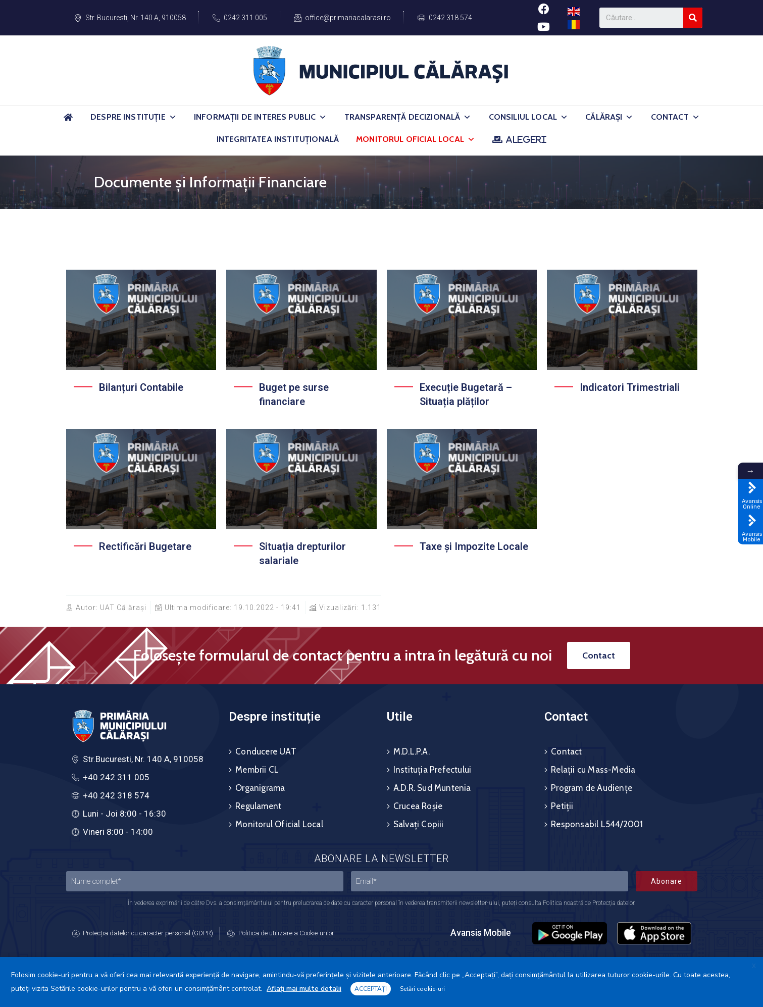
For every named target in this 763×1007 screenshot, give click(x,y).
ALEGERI (525, 139)
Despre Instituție (133, 117)
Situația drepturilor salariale (302, 553)
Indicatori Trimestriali (630, 387)
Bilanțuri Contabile (141, 387)
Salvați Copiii (418, 824)
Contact (675, 117)
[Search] (692, 18)
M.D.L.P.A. (411, 751)
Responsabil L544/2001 (597, 824)
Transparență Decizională (408, 117)
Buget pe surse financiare (294, 394)
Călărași (609, 117)
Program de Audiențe (591, 788)
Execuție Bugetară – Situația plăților (466, 394)
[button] (173, 117)
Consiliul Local (529, 117)
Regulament (258, 806)
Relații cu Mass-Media (593, 770)
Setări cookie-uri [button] (422, 989)
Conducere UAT (265, 751)
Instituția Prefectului (432, 770)
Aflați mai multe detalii (304, 988)
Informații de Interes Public (260, 117)
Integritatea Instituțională (278, 139)
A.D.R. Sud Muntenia (432, 788)
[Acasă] (68, 121)
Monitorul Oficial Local (415, 139)
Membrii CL (257, 770)
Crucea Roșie (417, 806)
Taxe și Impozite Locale (474, 546)
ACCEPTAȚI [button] (370, 989)
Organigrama (260, 788)
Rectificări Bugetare (145, 546)
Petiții (562, 806)
